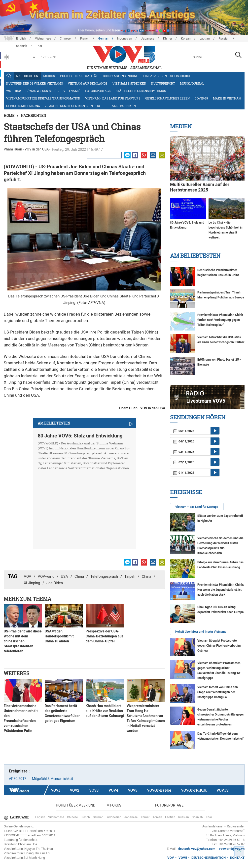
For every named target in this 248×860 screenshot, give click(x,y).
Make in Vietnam (227, 98)
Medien (49, 76)
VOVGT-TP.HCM (194, 790)
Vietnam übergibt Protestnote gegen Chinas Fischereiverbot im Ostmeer (219, 645)
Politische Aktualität (79, 76)
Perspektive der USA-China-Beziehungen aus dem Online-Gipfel (104, 636)
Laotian (205, 38)
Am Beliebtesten (195, 255)
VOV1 (55, 790)
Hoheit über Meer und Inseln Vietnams (200, 631)
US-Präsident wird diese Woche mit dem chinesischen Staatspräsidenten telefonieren (23, 641)
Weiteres (16, 673)
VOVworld (46, 576)
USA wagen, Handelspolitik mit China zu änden (59, 636)
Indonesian (124, 38)
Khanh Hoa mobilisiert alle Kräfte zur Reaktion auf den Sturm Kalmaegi (105, 711)
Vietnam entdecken (129, 83)
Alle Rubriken (120, 105)
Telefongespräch (104, 576)
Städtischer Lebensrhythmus (141, 91)
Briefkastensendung (120, 76)
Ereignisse (186, 492)
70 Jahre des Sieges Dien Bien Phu (72, 106)
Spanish (197, 817)
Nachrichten (27, 76)
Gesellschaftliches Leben (167, 98)
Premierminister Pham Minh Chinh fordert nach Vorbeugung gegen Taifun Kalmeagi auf (220, 320)
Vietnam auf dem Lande (87, 83)
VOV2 (74, 790)
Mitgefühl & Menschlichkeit (52, 779)
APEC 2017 (17, 779)
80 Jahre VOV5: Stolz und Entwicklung (80, 436)
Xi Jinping (32, 583)
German (103, 38)
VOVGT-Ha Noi (159, 790)
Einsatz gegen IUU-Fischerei (166, 76)
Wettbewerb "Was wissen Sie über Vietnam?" (43, 91)
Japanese (147, 38)
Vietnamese (43, 38)
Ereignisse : (19, 771)
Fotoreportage (98, 91)
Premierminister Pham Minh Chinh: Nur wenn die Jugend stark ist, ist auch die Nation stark (220, 589)
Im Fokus (113, 805)
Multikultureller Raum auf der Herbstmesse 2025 (199, 187)
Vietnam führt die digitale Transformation (43, 98)
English (21, 38)
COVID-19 (201, 98)
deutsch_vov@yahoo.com (196, 849)
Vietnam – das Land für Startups (196, 507)
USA (64, 576)
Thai (209, 817)
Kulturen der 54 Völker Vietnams (34, 83)
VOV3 (94, 790)
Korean (186, 38)
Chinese (65, 38)
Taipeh (129, 576)
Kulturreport (163, 83)
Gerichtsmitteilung (23, 106)
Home (9, 115)
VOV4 (113, 790)
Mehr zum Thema (27, 598)
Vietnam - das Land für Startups (112, 98)
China (79, 576)
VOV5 (132, 790)
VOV (27, 576)
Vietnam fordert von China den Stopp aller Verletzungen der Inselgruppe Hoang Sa (217, 692)
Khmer (167, 38)
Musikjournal (192, 83)
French (84, 38)
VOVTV (222, 790)
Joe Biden (54, 583)
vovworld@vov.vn (232, 849)
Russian (224, 38)
